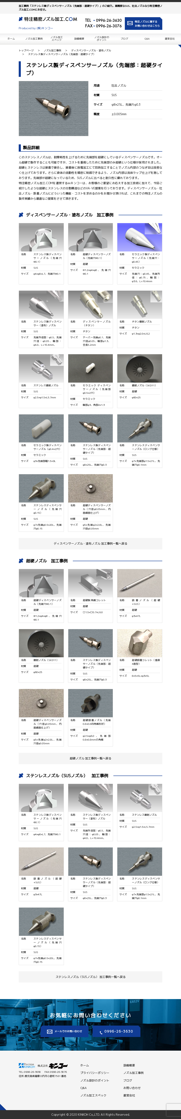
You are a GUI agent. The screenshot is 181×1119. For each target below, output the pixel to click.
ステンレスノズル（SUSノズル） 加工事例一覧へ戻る (91, 977)
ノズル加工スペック (93, 1095)
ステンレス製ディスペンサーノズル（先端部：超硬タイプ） (61, 54)
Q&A (147, 38)
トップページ (26, 50)
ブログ (124, 38)
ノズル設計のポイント (94, 1080)
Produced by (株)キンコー (37, 28)
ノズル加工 (56, 38)
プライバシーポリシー (94, 1073)
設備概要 (79, 38)
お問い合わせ (132, 1088)
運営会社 (169, 38)
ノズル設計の (102, 38)
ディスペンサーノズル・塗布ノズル (91, 50)
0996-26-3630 (109, 20)
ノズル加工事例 (34, 38)
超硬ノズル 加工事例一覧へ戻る (90, 758)
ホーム (11, 38)
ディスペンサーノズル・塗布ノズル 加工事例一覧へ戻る (90, 543)
